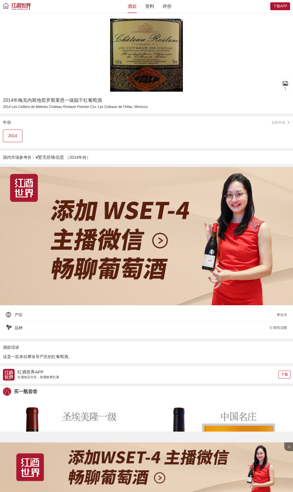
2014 (12, 135)
